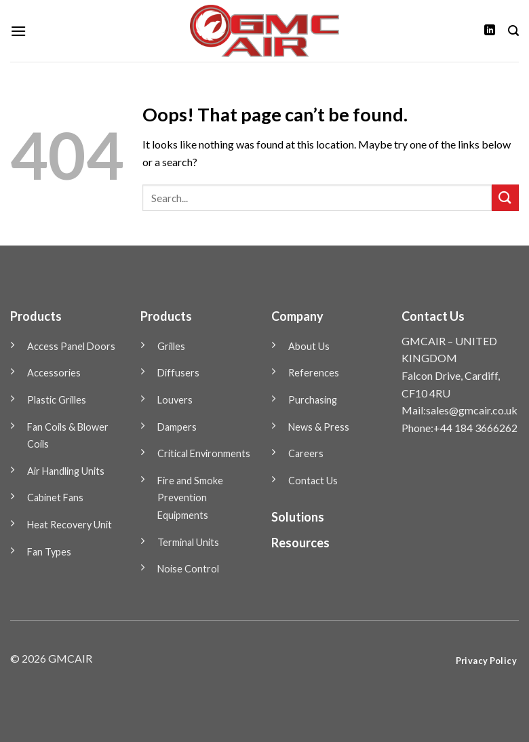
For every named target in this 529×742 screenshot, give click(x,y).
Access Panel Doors (71, 346)
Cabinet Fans (55, 497)
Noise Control (188, 568)
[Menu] (18, 30)
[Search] (513, 31)
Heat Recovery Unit (69, 524)
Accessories (54, 372)
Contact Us (313, 480)
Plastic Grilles (56, 400)
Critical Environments (203, 453)
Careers (306, 453)
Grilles (171, 346)
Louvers (175, 400)
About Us (309, 346)
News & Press (318, 427)
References (313, 372)
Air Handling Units (65, 471)
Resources (300, 542)
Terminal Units (188, 542)
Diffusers (178, 372)
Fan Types (49, 552)
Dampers (177, 427)
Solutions (297, 516)
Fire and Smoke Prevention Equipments (190, 498)
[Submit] (505, 197)
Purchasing (312, 400)
